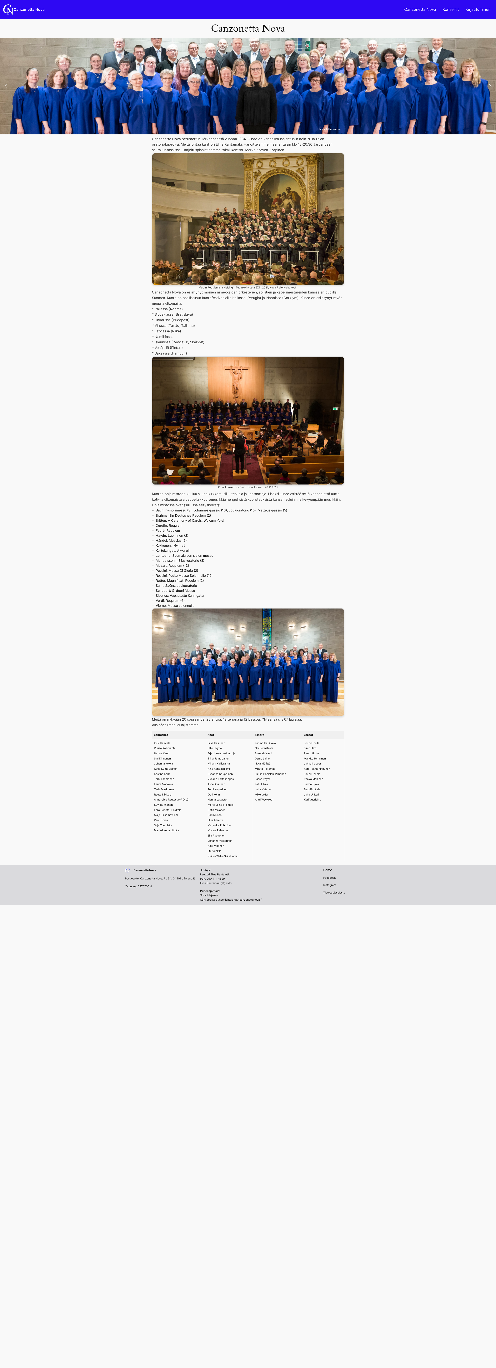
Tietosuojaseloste (334, 892)
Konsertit (451, 9)
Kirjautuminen (478, 9)
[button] (6, 86)
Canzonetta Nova (29, 9)
